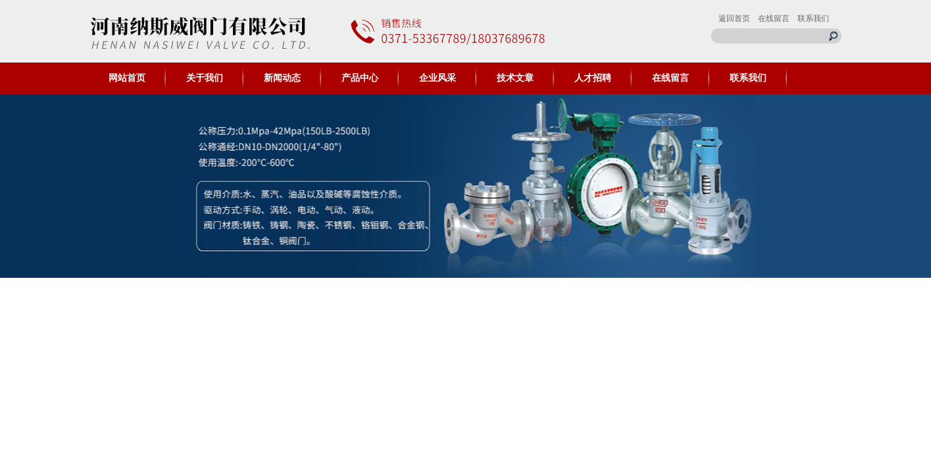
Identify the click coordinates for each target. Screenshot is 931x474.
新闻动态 (282, 78)
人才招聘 (592, 78)
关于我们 (204, 78)
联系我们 (813, 18)
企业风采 (437, 78)
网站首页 (127, 78)
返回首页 (734, 18)
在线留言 (774, 18)
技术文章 (515, 78)
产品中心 (359, 78)
